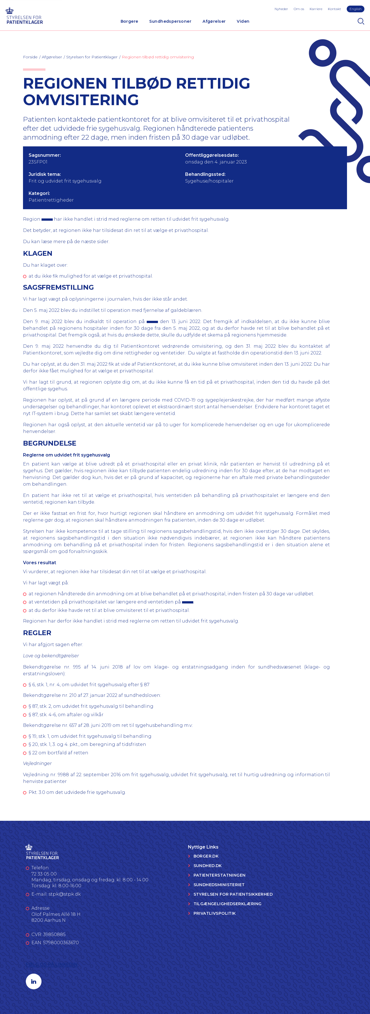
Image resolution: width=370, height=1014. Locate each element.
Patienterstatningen (220, 875)
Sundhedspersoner (170, 21)
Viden (243, 21)
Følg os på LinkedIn (52, 964)
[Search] (361, 21)
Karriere (316, 9)
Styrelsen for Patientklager (92, 56)
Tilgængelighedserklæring (228, 903)
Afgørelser (214, 21)
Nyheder (281, 9)
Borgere (129, 21)
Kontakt (334, 9)
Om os (299, 9)
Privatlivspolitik (215, 913)
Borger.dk (206, 856)
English (356, 9)
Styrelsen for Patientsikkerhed (233, 894)
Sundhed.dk (208, 865)
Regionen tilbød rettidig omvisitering (158, 56)
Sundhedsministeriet (219, 884)
